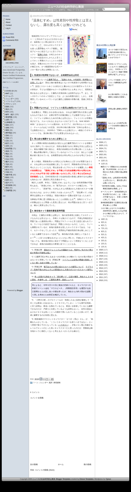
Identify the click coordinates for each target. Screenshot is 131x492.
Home (8, 19)
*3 (32, 267)
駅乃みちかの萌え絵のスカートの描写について (64, 267)
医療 (7, 107)
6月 (102, 231)
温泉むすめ (42, 54)
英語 (7, 109)
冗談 (7, 164)
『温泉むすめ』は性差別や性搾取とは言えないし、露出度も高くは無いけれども (114, 180)
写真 (7, 156)
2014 (101, 268)
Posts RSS (10, 37)
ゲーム (8, 96)
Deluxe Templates (86, 479)
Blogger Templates (63, 479)
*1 (32, 250)
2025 (101, 145)
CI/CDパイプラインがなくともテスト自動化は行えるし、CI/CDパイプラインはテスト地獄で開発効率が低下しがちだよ (118, 69)
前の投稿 (87, 464)
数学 (7, 167)
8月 (102, 225)
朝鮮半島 (8, 175)
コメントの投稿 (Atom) (44, 470)
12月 (103, 161)
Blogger (20, 290)
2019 (101, 253)
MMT (7, 93)
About (8, 22)
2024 (101, 148)
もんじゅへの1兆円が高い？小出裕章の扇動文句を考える (118, 125)
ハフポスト (63, 325)
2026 (101, 142)
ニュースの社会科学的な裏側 (66, 6)
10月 (103, 219)
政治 (7, 170)
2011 (101, 277)
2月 (102, 244)
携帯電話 (8, 133)
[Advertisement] (112, 26)
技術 (7, 125)
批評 (7, 183)
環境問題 (8, 117)
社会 (7, 159)
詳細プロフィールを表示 (11, 82)
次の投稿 (34, 464)
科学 (7, 112)
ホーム (61, 464)
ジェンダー (9, 99)
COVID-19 (9, 91)
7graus (108, 479)
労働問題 (8, 190)
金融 (7, 128)
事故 (7, 154)
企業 (7, 120)
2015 (101, 265)
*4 (32, 277)
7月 (102, 228)
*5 (32, 300)
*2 (32, 257)
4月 (102, 238)
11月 (103, 164)
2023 (101, 151)
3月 (102, 241)
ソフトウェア (10, 101)
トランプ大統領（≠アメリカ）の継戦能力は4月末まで (117, 82)
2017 (101, 259)
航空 (7, 143)
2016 (101, 262)
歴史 (7, 188)
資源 (7, 151)
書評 (7, 162)
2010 (101, 280)
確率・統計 (9, 114)
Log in (8, 28)
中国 (7, 172)
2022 (101, 155)
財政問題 (8, 149)
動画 (7, 177)
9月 (102, 222)
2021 (101, 158)
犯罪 (7, 180)
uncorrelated (12, 63)
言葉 (7, 138)
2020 (101, 250)
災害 (7, 146)
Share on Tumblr (40, 379)
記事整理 (8, 122)
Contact (9, 25)
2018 (101, 256)
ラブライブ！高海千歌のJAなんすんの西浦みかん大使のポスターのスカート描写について (61, 270)
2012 (101, 274)
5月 (102, 234)
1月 (102, 247)
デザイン (8, 104)
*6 (32, 319)
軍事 (7, 130)
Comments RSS (12, 40)
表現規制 (8, 185)
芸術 (7, 135)
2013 (101, 271)
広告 (7, 141)
